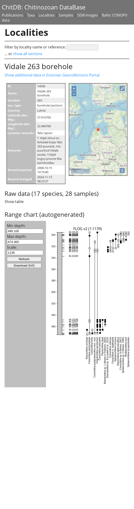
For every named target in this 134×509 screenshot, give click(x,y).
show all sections (28, 53)
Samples (66, 15)
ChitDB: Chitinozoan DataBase (44, 7)
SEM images (87, 15)
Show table (14, 201)
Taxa (31, 15)
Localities (47, 15)
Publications (12, 15)
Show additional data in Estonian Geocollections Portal (52, 75)
